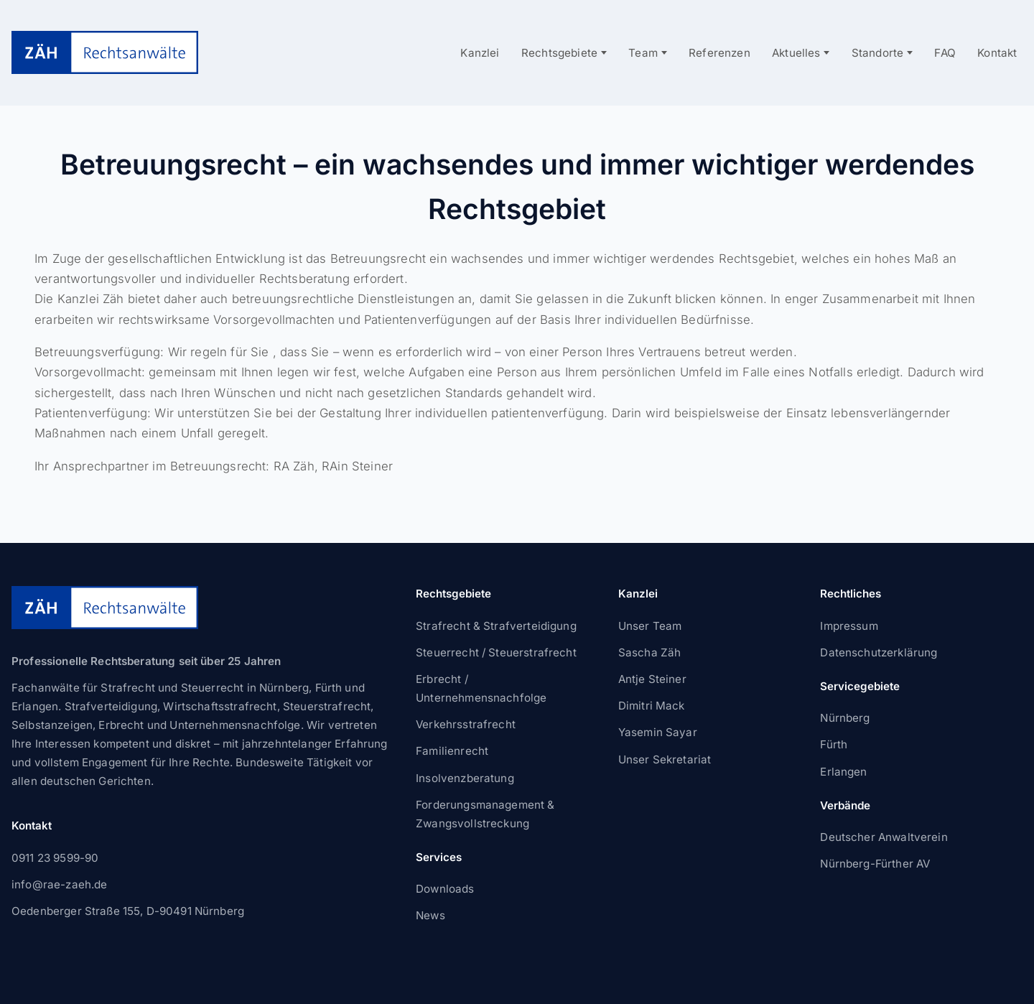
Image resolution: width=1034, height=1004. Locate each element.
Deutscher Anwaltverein (883, 837)
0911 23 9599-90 (54, 858)
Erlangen (843, 771)
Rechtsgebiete (559, 53)
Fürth (833, 744)
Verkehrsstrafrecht (466, 724)
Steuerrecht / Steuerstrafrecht (496, 652)
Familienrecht (452, 751)
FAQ (945, 53)
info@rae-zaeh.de (59, 884)
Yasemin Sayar (657, 732)
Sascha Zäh (649, 652)
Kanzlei (479, 53)
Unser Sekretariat (665, 759)
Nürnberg (845, 718)
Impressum (848, 626)
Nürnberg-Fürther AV (875, 863)
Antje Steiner (652, 679)
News (430, 915)
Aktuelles (796, 53)
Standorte (878, 53)
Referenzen (719, 53)
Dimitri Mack (651, 705)
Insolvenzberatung (465, 778)
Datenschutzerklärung (878, 652)
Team (643, 53)
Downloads (445, 889)
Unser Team (650, 626)
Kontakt (997, 53)
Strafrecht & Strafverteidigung (496, 626)
